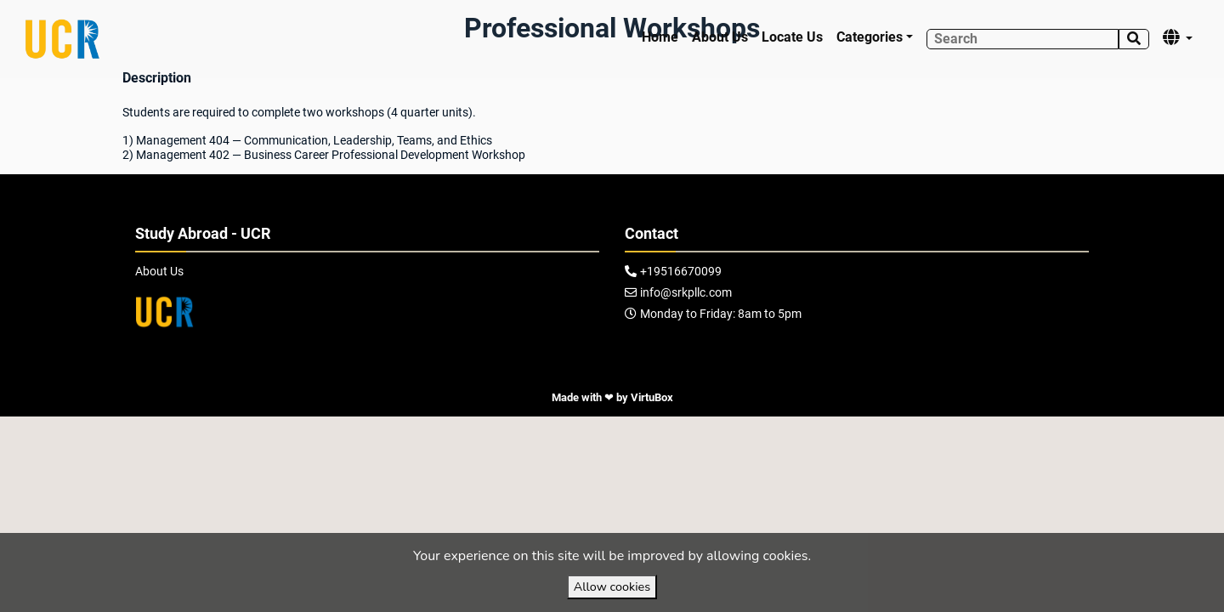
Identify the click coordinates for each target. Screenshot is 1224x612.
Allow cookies (612, 586)
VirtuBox (652, 397)
